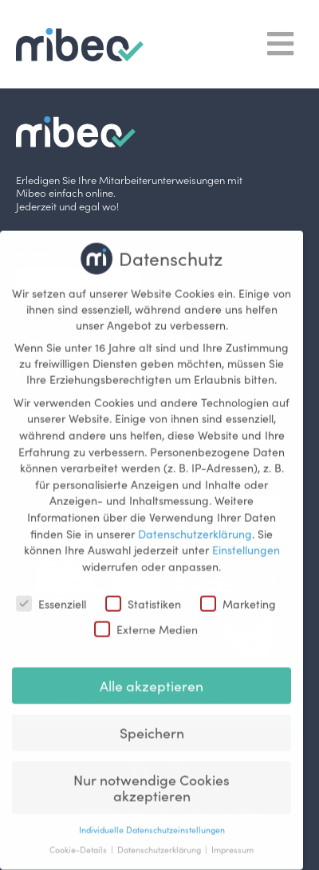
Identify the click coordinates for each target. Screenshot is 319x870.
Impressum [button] (232, 839)
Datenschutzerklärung (195, 523)
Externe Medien (146, 619)
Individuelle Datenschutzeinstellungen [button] (152, 819)
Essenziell (51, 593)
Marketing (238, 593)
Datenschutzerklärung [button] (160, 839)
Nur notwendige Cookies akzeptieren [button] (151, 777)
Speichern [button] (152, 722)
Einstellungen (246, 539)
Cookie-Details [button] (79, 839)
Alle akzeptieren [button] (151, 675)
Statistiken (143, 593)
